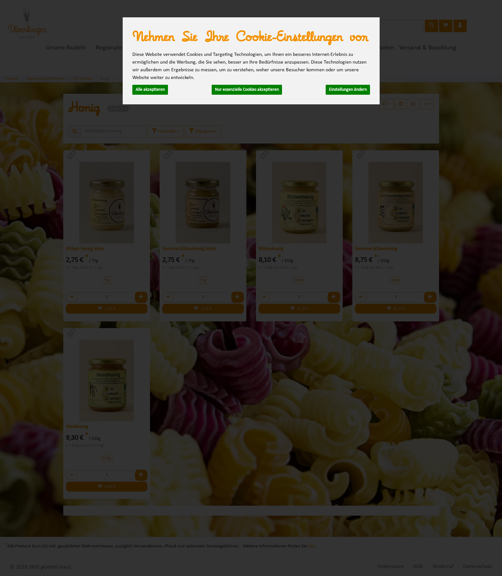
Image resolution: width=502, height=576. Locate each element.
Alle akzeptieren (150, 89)
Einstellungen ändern (348, 89)
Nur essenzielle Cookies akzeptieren (247, 89)
